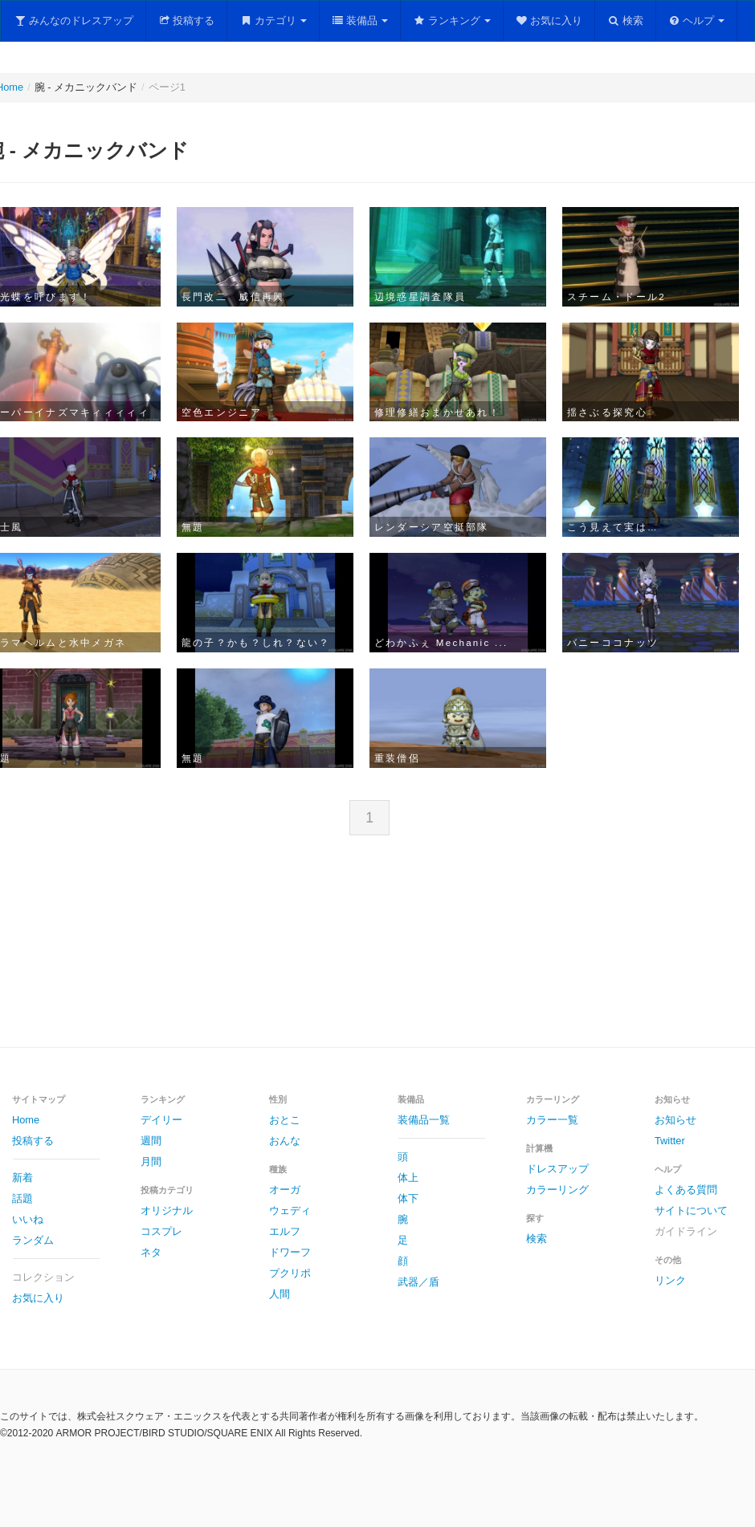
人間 (279, 1294)
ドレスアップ (557, 1169)
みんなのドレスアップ (73, 20)
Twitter (670, 1141)
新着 (22, 1178)
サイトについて (691, 1210)
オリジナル (167, 1210)
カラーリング (557, 1190)
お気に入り (549, 20)
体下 (408, 1198)
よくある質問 (686, 1190)
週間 (151, 1141)
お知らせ (675, 1120)
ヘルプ (696, 20)
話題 (22, 1198)
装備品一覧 (424, 1120)
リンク (670, 1280)
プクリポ (290, 1273)
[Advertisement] (377, 954)
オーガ (284, 1190)
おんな (284, 1141)
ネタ (151, 1252)
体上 (408, 1178)
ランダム (33, 1240)
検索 (625, 20)
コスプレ (161, 1231)
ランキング (452, 20)
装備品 (360, 20)
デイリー (161, 1120)
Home (25, 1120)
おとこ (284, 1120)
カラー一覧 (552, 1120)
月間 (151, 1161)
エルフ (284, 1231)
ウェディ (290, 1210)
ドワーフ (290, 1252)
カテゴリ (273, 20)
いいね (27, 1219)
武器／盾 (418, 1282)
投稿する (186, 20)
